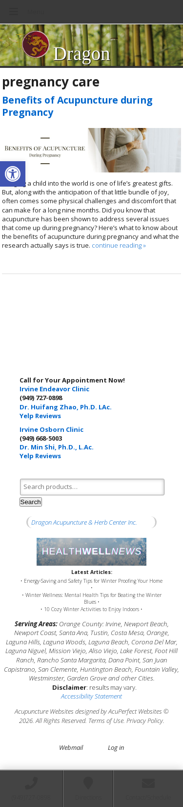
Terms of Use (105, 720)
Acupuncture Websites (44, 711)
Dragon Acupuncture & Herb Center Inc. (84, 522)
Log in (116, 747)
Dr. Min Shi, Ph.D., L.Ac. (57, 447)
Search (30, 502)
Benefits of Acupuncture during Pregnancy (77, 106)
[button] (12, 174)
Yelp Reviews (40, 415)
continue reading (119, 245)
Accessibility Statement (91, 696)
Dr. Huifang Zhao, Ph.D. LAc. (66, 407)
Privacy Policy (144, 720)
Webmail (71, 747)
